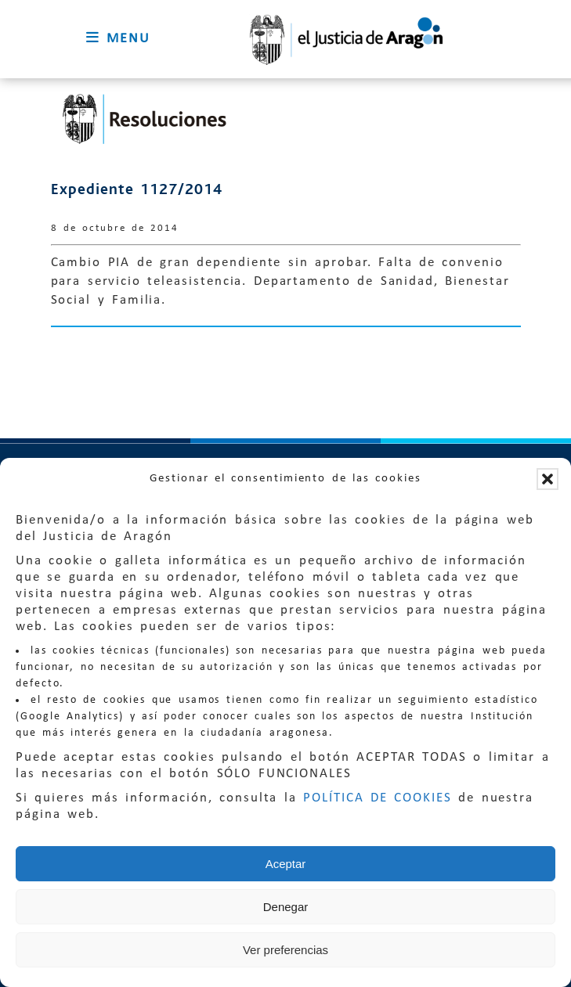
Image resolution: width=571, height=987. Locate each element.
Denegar (286, 906)
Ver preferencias (285, 949)
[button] (547, 479)
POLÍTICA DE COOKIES (377, 798)
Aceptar (286, 863)
